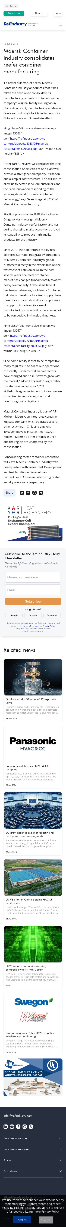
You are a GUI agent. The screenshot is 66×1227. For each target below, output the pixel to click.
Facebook (52, 615)
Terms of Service (30, 625)
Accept (22, 1220)
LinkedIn (33, 615)
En (57, 13)
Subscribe (14, 13)
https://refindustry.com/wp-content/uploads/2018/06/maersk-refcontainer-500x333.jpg (26, 144)
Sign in (39, 13)
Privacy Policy (49, 625)
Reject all (46, 1220)
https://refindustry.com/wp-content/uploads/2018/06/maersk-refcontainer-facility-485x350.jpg (26, 341)
